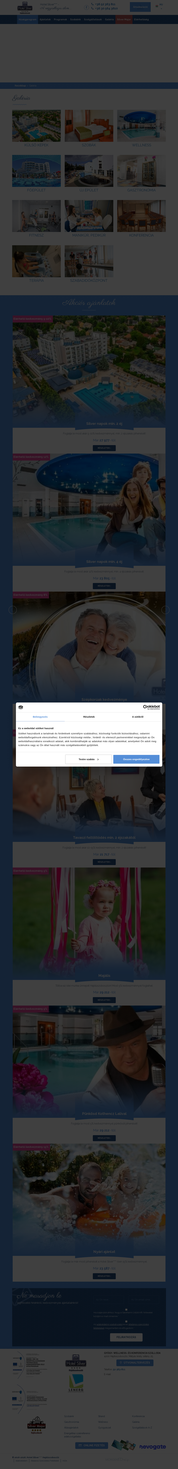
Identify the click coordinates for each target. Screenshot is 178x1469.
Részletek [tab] (89, 716)
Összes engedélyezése (136, 759)
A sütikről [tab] (138, 716)
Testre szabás (89, 759)
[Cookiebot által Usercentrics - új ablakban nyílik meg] (145, 707)
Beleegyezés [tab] (40, 716)
